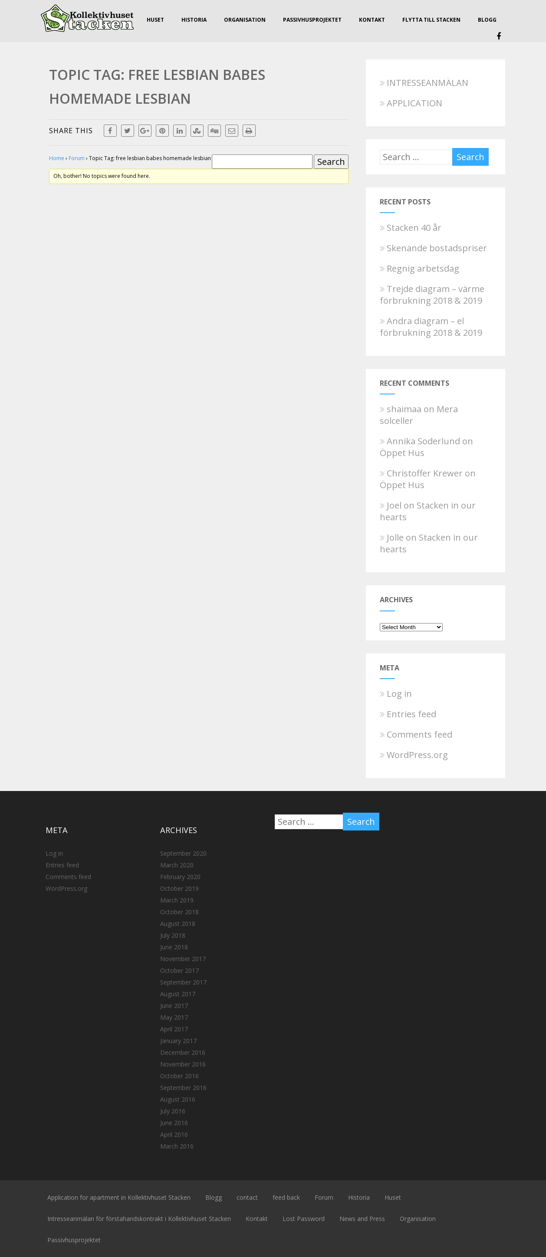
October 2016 (179, 1076)
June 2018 (174, 947)
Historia (194, 19)
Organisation (245, 19)
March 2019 (177, 900)
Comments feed (416, 734)
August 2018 (177, 923)
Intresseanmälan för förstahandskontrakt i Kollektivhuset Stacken (139, 1218)
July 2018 (172, 935)
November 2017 (183, 959)
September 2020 (183, 853)
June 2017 (174, 1005)
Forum (77, 158)
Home (56, 158)
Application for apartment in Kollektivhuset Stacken (119, 1197)
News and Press (362, 1218)
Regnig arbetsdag (419, 268)
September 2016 (183, 1087)
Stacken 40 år (410, 227)
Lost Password (304, 1218)
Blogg (487, 19)
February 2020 (180, 877)
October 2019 (179, 888)
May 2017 (174, 1017)
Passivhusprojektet (312, 19)
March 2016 (177, 1146)
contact (247, 1197)
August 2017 (177, 994)
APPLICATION (411, 103)
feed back (286, 1197)
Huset (155, 19)
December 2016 (182, 1052)
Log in (396, 693)
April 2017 (174, 1029)
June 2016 (174, 1123)
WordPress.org (414, 755)
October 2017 (179, 970)
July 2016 (172, 1111)
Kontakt (372, 19)
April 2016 (174, 1134)
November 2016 (183, 1064)
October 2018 (179, 912)
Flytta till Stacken (431, 19)
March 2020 (177, 865)
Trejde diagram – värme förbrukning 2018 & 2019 (432, 294)
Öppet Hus (402, 453)
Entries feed (408, 714)
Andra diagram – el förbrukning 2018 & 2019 (431, 326)
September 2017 (183, 982)
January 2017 (178, 1041)
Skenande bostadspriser (433, 248)
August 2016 (177, 1099)
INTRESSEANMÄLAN (424, 83)
